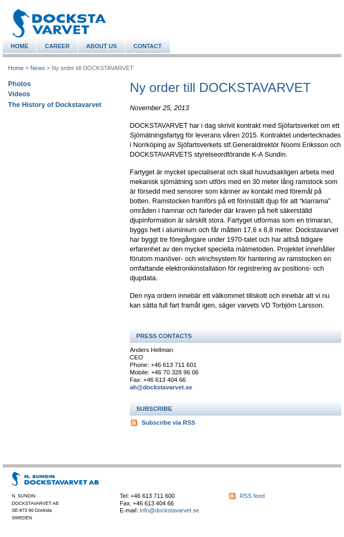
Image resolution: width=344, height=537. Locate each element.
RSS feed (252, 496)
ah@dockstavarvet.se (161, 387)
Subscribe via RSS (169, 422)
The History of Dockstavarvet (54, 105)
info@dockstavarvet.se (169, 510)
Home (16, 68)
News (37, 68)
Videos (19, 94)
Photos (19, 84)
